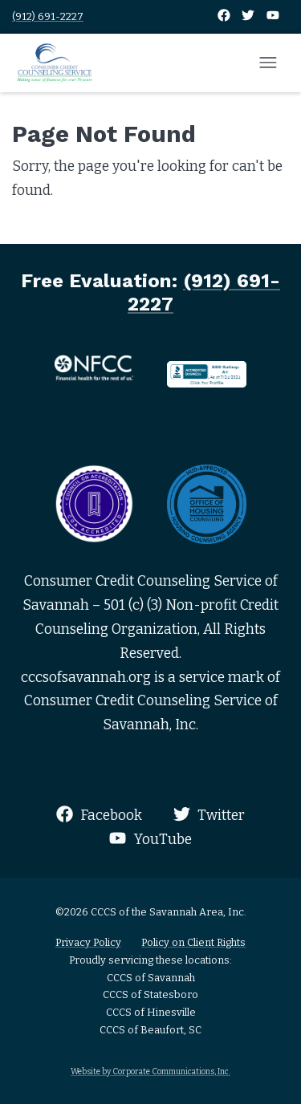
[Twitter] (249, 16)
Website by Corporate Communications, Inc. (150, 1071)
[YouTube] (273, 16)
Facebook (99, 815)
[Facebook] (225, 16)
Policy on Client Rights (193, 942)
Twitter (209, 815)
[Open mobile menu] (268, 63)
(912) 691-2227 (47, 16)
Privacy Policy (88, 942)
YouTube (150, 839)
